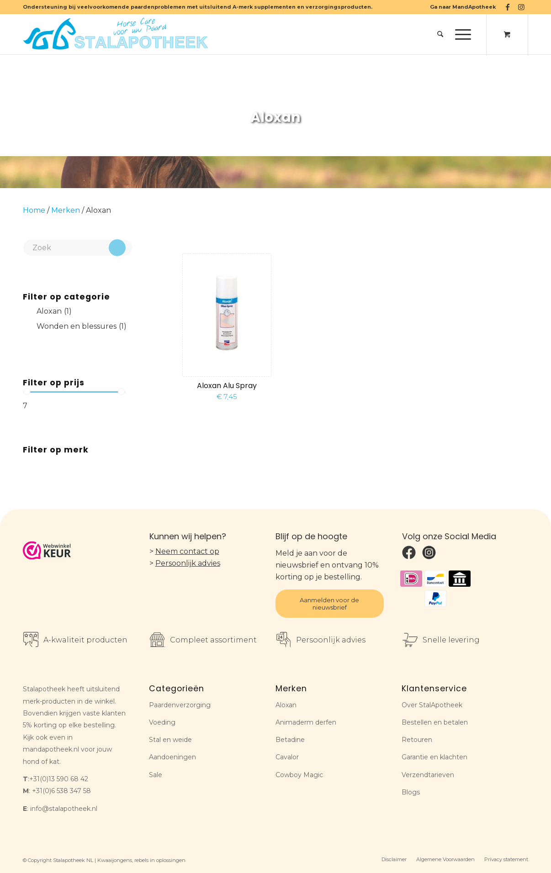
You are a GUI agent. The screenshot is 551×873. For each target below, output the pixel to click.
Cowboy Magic (299, 775)
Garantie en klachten (434, 757)
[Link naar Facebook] (507, 7)
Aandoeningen (172, 757)
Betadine (290, 740)
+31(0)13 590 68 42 (58, 779)
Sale (155, 775)
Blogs (411, 792)
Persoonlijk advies (187, 563)
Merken (65, 210)
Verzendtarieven (428, 775)
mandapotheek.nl (51, 749)
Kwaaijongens (114, 860)
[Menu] (460, 34)
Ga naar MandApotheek (463, 7)
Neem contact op (187, 551)
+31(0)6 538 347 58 (61, 791)
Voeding (162, 722)
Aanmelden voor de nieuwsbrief (329, 603)
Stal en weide (170, 740)
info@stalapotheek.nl (63, 809)
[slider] (26, 391)
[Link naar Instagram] (521, 7)
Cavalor (287, 757)
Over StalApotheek (432, 705)
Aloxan (286, 705)
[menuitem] (460, 7)
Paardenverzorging (180, 705)
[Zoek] (440, 34)
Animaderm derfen (306, 722)
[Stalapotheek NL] (117, 34)
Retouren (417, 740)
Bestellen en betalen (435, 722)
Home (34, 210)
